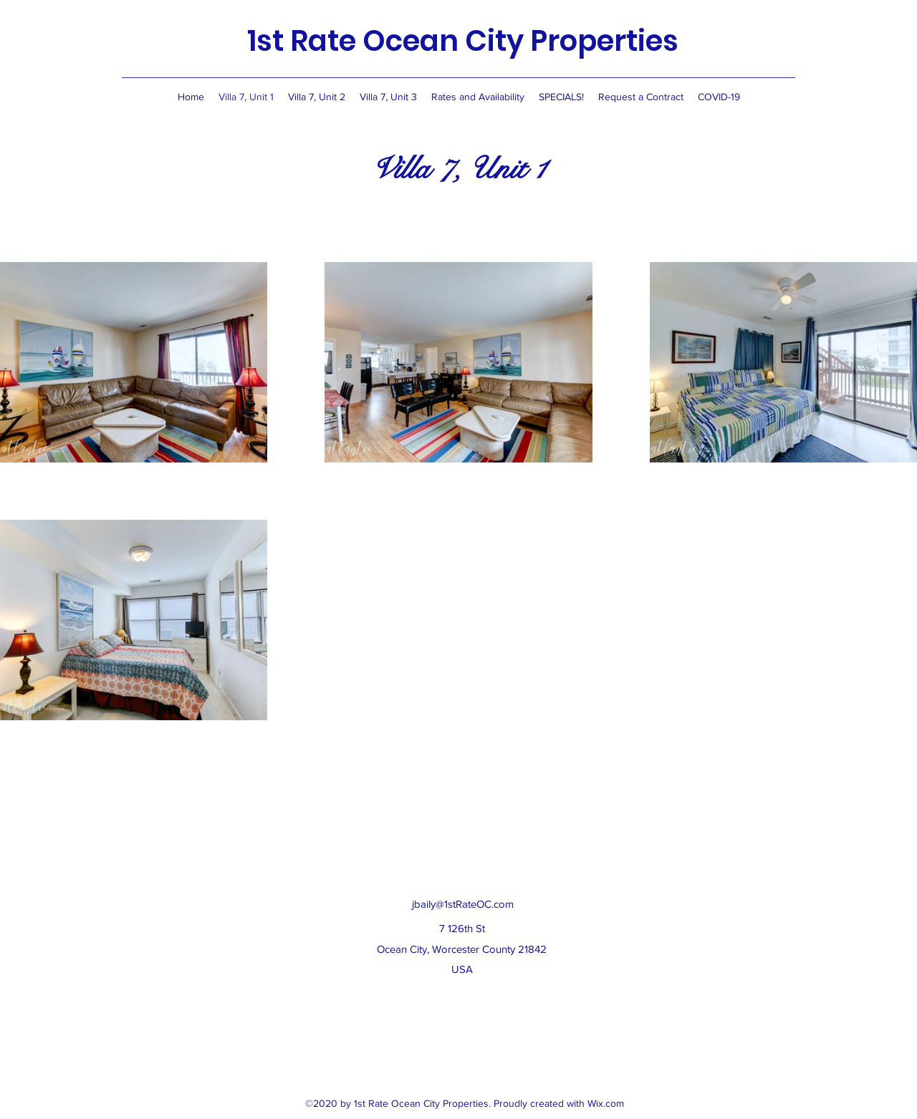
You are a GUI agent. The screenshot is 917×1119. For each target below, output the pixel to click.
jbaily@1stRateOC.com (463, 904)
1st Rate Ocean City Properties (462, 41)
